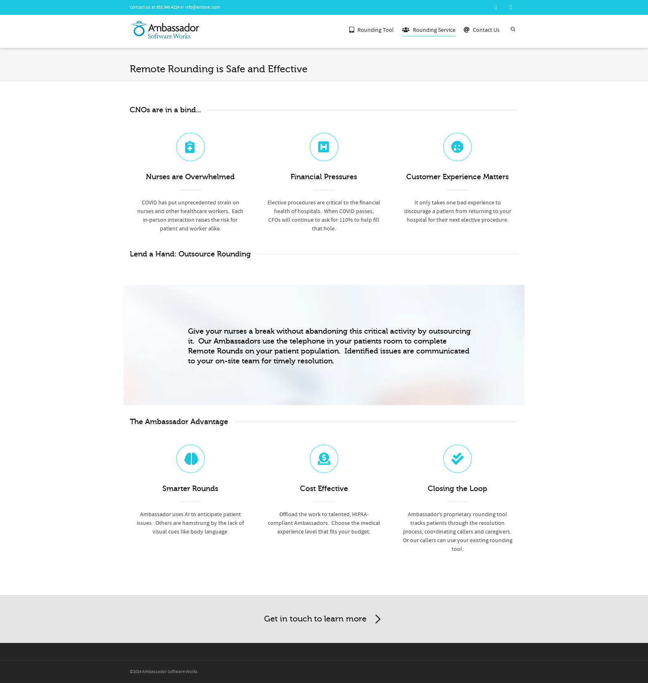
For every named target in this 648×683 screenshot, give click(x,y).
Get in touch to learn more (324, 619)
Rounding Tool (371, 29)
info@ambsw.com (202, 7)
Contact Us (482, 29)
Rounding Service (428, 30)
